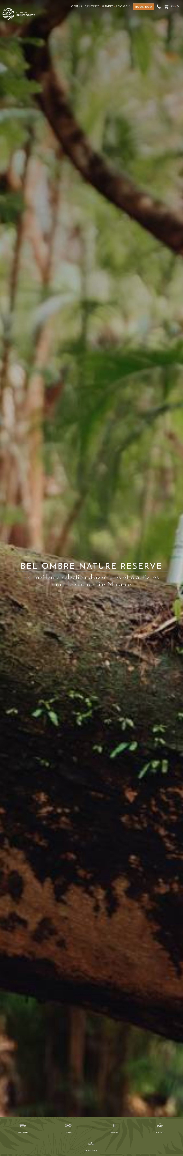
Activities (107, 6)
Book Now (143, 7)
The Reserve (91, 6)
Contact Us (123, 6)
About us (76, 6)
